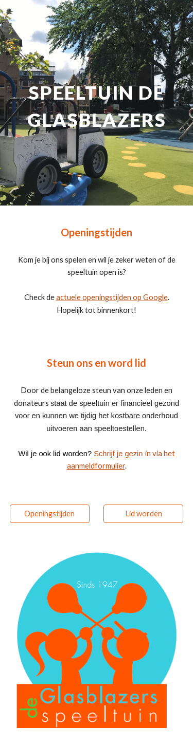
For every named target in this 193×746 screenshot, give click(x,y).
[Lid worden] (143, 514)
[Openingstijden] (49, 514)
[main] (97, 103)
